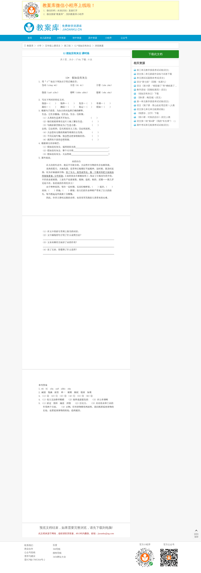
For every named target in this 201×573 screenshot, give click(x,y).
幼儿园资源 (45, 38)
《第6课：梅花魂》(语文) (149, 97)
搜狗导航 (57, 553)
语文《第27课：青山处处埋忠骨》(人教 (156, 105)
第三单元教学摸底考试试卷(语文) (153, 70)
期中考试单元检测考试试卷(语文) (153, 125)
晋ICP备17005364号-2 (34, 560)
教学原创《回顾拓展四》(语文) (152, 90)
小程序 (108, 38)
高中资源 (92, 38)
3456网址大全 (59, 557)
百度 (55, 545)
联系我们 (28, 545)
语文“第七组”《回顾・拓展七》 (152, 82)
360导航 (56, 549)
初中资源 (77, 38)
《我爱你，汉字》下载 (148, 113)
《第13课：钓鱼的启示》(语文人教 (154, 117)
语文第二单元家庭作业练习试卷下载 (154, 74)
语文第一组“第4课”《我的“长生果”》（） (157, 121)
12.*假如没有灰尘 (82, 46)
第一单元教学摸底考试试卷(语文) (153, 101)
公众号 (124, 38)
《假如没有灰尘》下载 (148, 93)
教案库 (30, 46)
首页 (30, 38)
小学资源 (61, 38)
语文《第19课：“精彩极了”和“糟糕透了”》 (157, 86)
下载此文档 (155, 54)
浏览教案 (99, 46)
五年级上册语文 (52, 46)
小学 (39, 46)
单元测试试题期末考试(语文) (151, 78)
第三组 (67, 46)
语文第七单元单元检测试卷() (151, 109)
